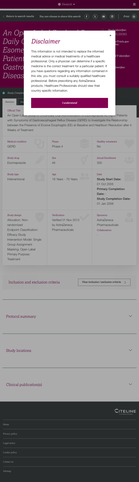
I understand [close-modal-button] (69, 103)
